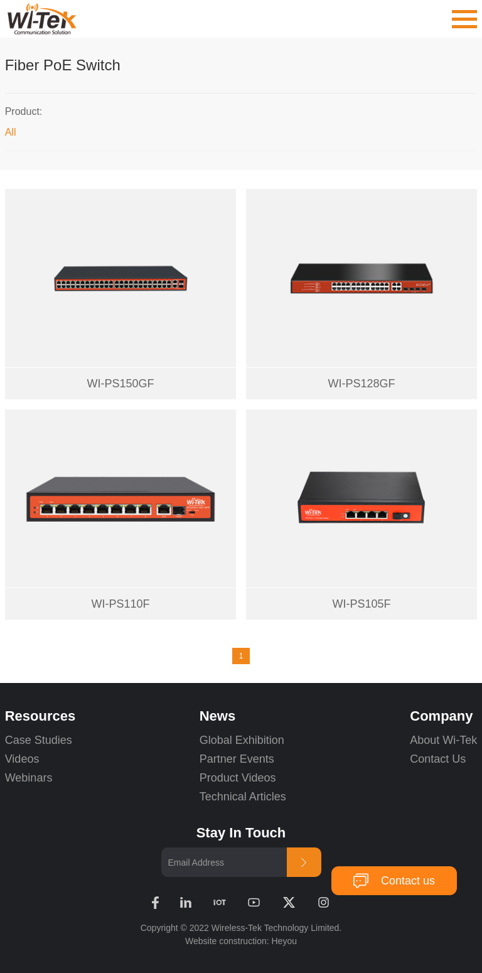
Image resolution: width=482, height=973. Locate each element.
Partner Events (237, 759)
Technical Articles (243, 796)
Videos (22, 759)
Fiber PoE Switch (62, 64)
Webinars (29, 777)
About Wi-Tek (443, 740)
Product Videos (239, 777)
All (10, 132)
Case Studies (38, 740)
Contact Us (438, 759)
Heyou (284, 941)
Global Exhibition (242, 740)
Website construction (226, 941)
